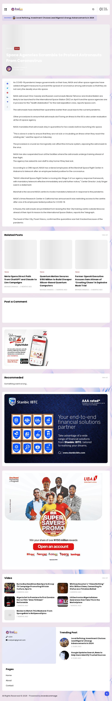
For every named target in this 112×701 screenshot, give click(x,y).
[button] (7, 107)
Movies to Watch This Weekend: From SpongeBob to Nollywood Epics (34, 612)
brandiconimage (49, 695)
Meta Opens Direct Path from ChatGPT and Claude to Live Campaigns (20, 279)
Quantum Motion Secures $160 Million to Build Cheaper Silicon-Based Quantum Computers (56, 281)
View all (105, 235)
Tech (17, 48)
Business (8, 18)
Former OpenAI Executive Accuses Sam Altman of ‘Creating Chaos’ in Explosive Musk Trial (91, 281)
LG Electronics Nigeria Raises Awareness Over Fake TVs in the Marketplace (85, 600)
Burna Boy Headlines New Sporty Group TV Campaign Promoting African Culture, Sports (35, 586)
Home (9, 48)
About (9, 680)
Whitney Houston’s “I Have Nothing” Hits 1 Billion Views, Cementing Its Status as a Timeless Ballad (87, 586)
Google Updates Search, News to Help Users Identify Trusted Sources (88, 653)
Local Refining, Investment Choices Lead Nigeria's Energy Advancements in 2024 (55, 18)
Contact (9, 685)
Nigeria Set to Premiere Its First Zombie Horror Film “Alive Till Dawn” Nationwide (35, 600)
